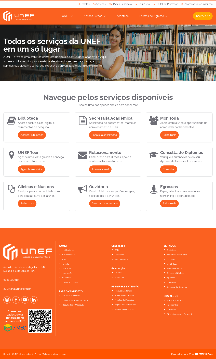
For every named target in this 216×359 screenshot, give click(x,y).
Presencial (119, 254)
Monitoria (171, 259)
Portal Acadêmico (175, 300)
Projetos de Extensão (124, 295)
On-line (118, 273)
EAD (117, 250)
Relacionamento (174, 268)
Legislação (67, 273)
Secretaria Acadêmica (177, 254)
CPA (64, 259)
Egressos (171, 277)
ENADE (65, 264)
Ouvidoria (66, 277)
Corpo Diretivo (68, 254)
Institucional (68, 250)
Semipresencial (122, 259)
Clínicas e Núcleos (175, 273)
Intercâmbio (172, 305)
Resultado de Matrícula (73, 305)
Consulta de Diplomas (177, 287)
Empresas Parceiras (71, 296)
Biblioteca (171, 250)
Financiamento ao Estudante (75, 300)
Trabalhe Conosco (70, 282)
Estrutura (66, 268)
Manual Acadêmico (123, 291)
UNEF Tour (172, 264)
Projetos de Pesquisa (124, 300)
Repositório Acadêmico (125, 304)
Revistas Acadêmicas (124, 309)
